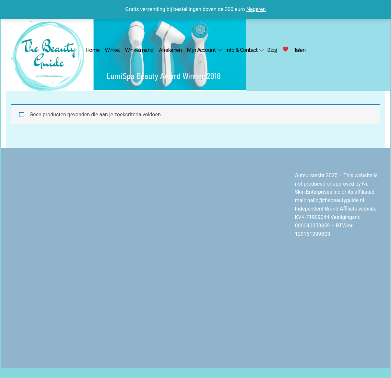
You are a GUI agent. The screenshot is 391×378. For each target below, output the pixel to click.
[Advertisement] (148, 258)
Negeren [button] (256, 9)
